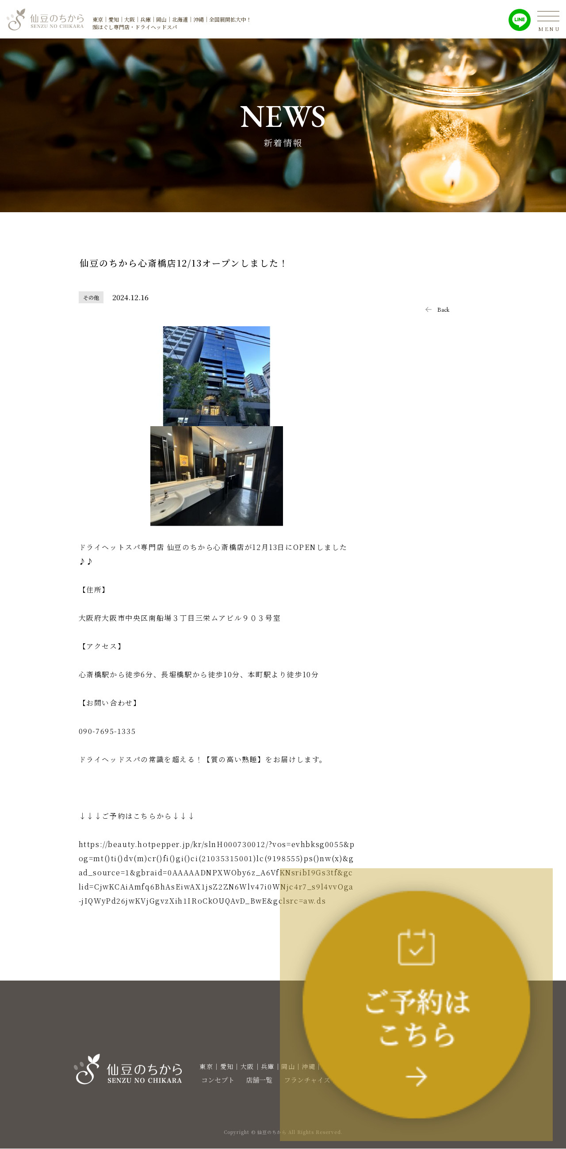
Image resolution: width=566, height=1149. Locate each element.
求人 (346, 1080)
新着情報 (381, 1080)
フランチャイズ (301, 1080)
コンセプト (204, 1080)
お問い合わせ (429, 1080)
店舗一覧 (249, 1080)
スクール (478, 1080)
